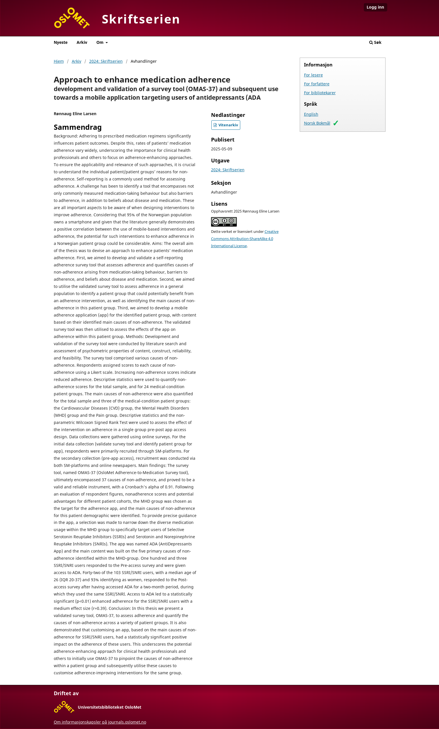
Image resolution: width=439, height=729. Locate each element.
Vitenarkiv (228, 125)
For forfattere (316, 84)
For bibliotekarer (320, 92)
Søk (375, 42)
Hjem (59, 61)
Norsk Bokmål (317, 123)
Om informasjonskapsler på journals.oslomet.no (100, 722)
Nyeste (60, 42)
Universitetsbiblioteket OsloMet (109, 707)
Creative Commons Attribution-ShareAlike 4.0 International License (245, 238)
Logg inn (375, 7)
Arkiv (82, 42)
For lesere (313, 75)
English (311, 114)
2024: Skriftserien (106, 61)
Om (100, 42)
